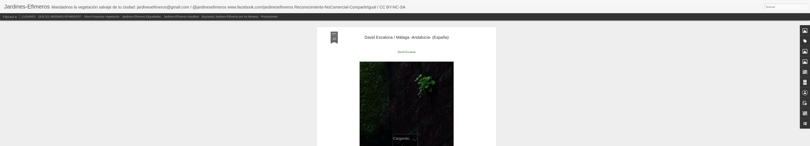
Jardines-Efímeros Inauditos (181, 16)
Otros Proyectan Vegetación (102, 16)
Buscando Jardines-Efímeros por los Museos (230, 16)
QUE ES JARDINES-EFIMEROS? (59, 16)
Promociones (269, 16)
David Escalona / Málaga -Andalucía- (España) (406, 26)
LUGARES (28, 16)
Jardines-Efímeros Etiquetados (141, 16)
